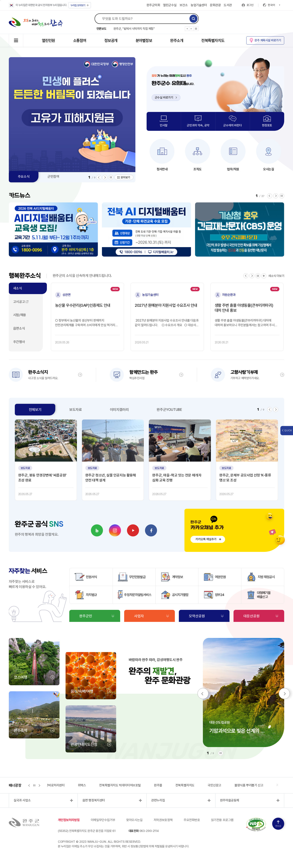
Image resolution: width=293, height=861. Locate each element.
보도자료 (75, 409)
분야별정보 (144, 40)
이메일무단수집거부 (103, 820)
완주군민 (85, 616)
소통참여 (79, 40)
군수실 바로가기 (166, 97)
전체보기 (35, 409)
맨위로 (278, 823)
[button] (187, 29)
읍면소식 (19, 328)
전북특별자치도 (213, 40)
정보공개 (111, 40)
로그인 (250, 5)
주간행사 (19, 342)
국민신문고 (214, 785)
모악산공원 (197, 616)
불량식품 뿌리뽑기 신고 (249, 785)
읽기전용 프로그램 (222, 820)
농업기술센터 (199, 5)
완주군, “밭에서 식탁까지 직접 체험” (134, 28)
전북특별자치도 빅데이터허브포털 (120, 785)
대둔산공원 (252, 616)
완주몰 (158, 785)
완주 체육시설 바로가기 (268, 40)
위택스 (82, 785)
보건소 (184, 5)
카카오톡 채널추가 (205, 539)
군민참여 (53, 177)
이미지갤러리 (119, 409)
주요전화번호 (192, 820)
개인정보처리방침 (69, 820)
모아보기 (79, 5)
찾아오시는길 (134, 820)
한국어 (274, 5)
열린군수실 (170, 5)
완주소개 (176, 40)
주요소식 (23, 177)
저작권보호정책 (163, 820)
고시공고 (19, 302)
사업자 (139, 616)
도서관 (228, 5)
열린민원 (48, 40)
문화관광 (215, 5)
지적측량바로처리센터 (51, 785)
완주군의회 (153, 5)
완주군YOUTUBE (169, 409)
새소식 (17, 288)
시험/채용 (19, 315)
